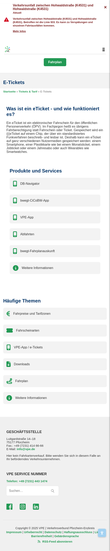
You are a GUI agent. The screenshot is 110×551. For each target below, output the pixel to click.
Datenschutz (53, 532)
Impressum (14, 532)
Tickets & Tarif (28, 91)
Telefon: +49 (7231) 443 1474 (26, 481)
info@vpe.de (26, 449)
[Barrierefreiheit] (102, 533)
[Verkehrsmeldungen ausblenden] (105, 7)
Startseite (9, 91)
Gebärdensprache (66, 536)
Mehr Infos (19, 31)
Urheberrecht (33, 532)
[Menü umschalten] (103, 49)
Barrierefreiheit (41, 536)
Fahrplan (55, 62)
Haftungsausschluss (78, 532)
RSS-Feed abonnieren (55, 541)
